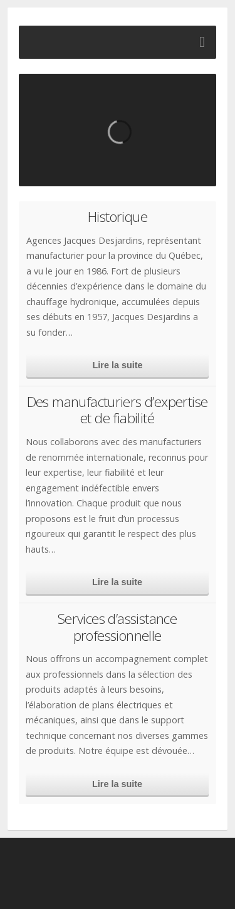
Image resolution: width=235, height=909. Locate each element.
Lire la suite (118, 365)
